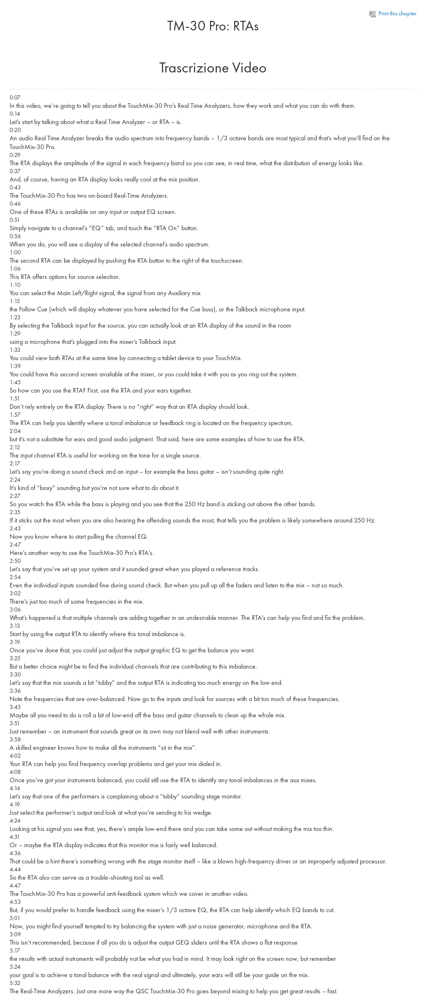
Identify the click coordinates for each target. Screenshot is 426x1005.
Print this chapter (393, 13)
